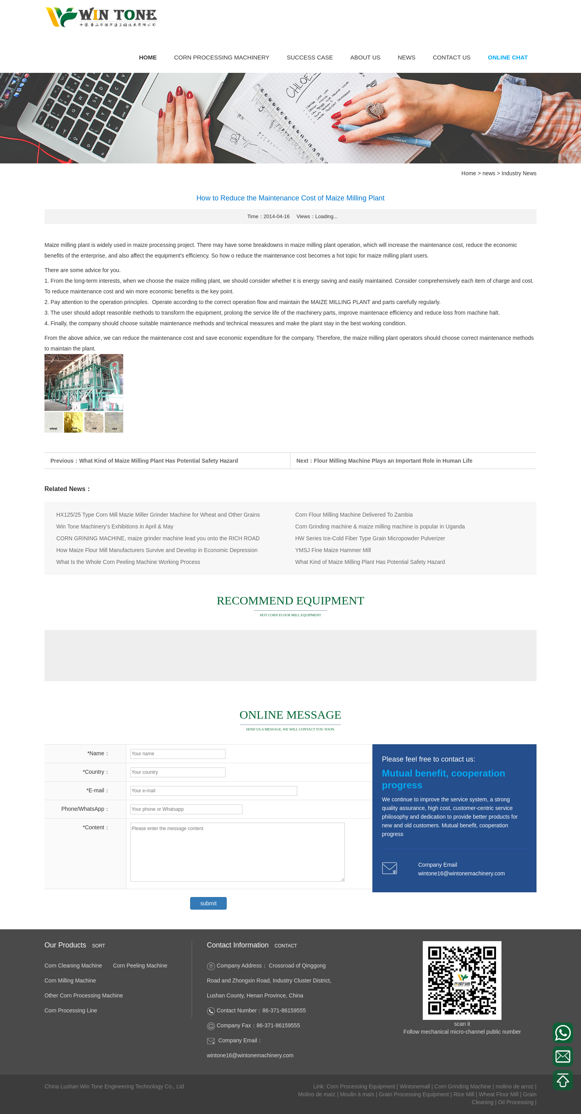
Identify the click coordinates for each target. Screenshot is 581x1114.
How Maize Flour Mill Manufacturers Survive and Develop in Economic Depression (156, 550)
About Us (365, 57)
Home (148, 57)
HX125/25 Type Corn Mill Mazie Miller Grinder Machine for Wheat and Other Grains (158, 515)
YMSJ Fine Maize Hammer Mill (333, 550)
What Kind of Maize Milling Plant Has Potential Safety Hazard (158, 461)
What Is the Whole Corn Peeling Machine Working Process (128, 562)
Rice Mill (464, 1094)
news (406, 57)
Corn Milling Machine (70, 980)
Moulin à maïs (358, 1094)
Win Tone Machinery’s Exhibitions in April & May (115, 526)
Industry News (519, 173)
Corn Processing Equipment (361, 1086)
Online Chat (508, 57)
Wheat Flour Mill (499, 1094)
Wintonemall (415, 1086)
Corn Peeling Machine (140, 965)
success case (310, 57)
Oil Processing (516, 1102)
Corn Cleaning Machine (73, 965)
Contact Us (451, 57)
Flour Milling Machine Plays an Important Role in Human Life (393, 461)
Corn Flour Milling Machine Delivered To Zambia (354, 515)
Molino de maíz (317, 1094)
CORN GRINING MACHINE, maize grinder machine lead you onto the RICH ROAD (158, 538)
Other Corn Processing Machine (83, 995)
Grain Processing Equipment (414, 1094)
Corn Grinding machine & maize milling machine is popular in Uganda (380, 526)
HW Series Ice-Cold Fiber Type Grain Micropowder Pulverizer (370, 538)
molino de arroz (515, 1086)
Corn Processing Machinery (221, 57)
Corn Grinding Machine (464, 1086)
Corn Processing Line (70, 1010)
